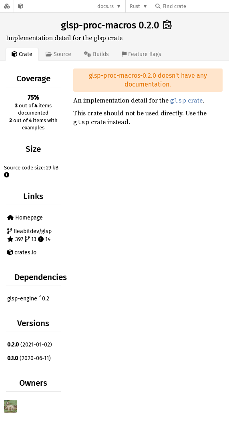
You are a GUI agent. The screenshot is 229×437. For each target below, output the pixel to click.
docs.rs (105, 6)
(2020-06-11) (29, 358)
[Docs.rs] (7, 6)
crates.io (21, 252)
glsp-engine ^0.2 (28, 298)
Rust (135, 6)
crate (186, 100)
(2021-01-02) (29, 344)
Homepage (25, 217)
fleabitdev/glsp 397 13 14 (29, 235)
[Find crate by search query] (195, 6)
